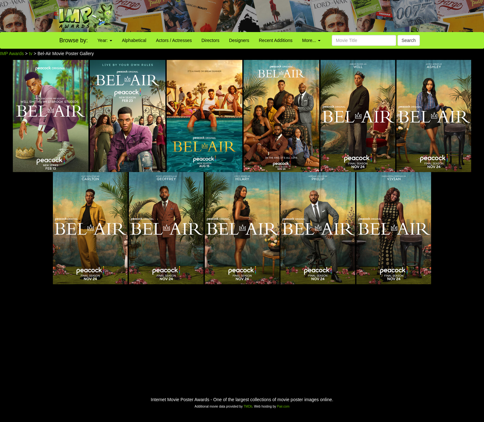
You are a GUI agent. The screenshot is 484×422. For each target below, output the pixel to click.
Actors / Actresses (174, 40)
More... (311, 40)
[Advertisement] (302, 16)
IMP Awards (12, 53)
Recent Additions (276, 40)
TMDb (248, 406)
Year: (104, 40)
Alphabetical (134, 40)
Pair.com (283, 406)
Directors (210, 40)
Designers (239, 40)
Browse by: (73, 40)
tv (30, 53)
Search (409, 40)
